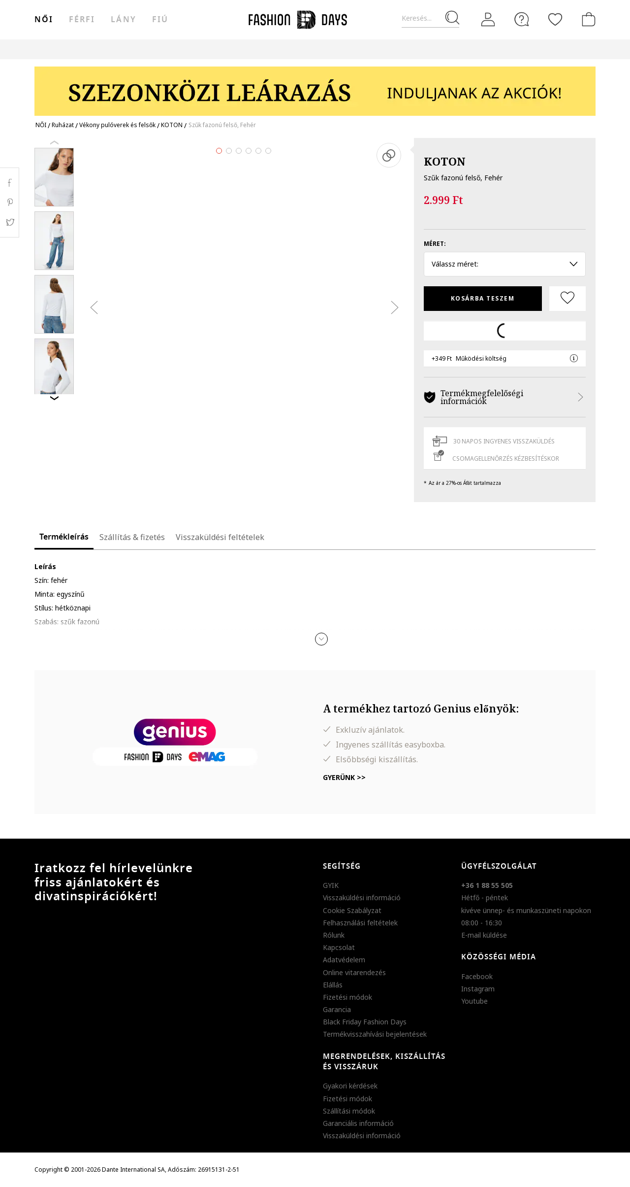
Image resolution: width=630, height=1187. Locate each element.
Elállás (333, 984)
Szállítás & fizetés (132, 537)
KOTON (445, 161)
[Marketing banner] (315, 86)
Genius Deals (369, 49)
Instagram (478, 988)
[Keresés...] (430, 18)
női (43, 20)
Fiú (160, 20)
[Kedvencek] (555, 19)
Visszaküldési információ (362, 897)
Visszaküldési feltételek (220, 537)
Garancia (337, 1009)
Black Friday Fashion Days (365, 1021)
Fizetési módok (347, 997)
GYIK (331, 885)
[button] (321, 639)
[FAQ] (522, 19)
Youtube (474, 1001)
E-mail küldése (484, 935)
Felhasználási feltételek (360, 922)
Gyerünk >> (344, 777)
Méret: (435, 243)
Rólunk (334, 935)
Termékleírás (64, 537)
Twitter (9, 222)
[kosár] (587, 19)
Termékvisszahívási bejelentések (375, 1034)
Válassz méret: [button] (505, 264)
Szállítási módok (349, 1111)
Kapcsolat (339, 947)
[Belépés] (488, 19)
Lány (123, 20)
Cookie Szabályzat (352, 910)
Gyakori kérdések (350, 1085)
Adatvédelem (344, 959)
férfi (82, 20)
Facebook (477, 976)
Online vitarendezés (354, 972)
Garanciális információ (358, 1123)
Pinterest (9, 202)
